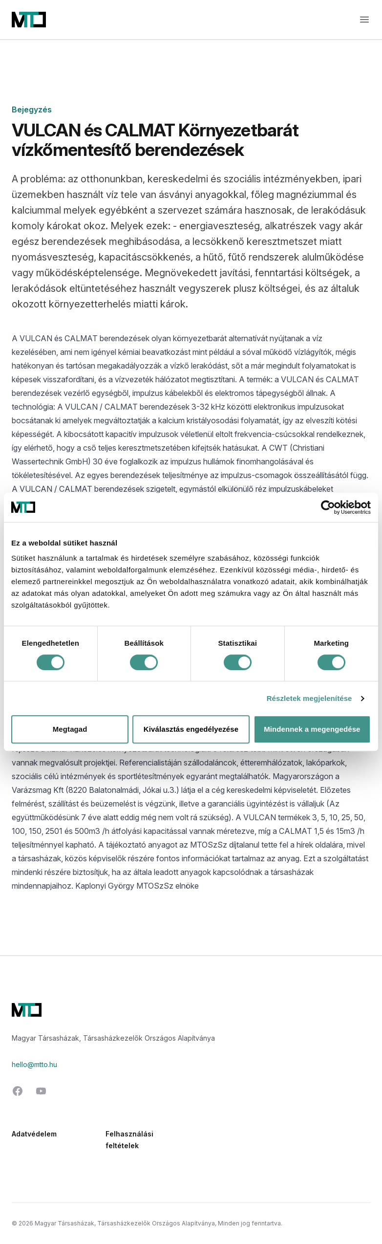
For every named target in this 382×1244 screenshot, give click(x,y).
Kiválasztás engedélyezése (191, 729)
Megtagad (70, 729)
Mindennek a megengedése (312, 729)
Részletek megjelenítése (309, 698)
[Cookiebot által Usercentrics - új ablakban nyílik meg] (328, 507)
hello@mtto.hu (34, 1064)
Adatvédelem (34, 1134)
